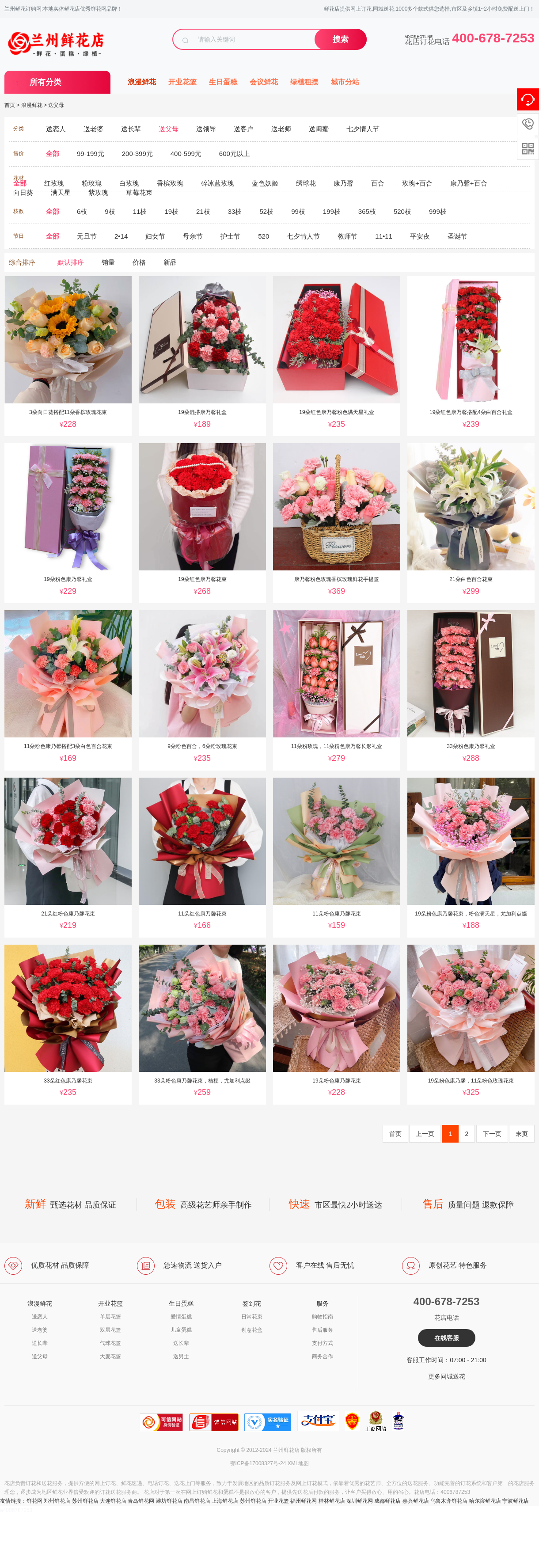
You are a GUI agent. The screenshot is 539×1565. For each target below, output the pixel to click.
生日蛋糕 (223, 82)
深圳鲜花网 (359, 1501)
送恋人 (40, 1317)
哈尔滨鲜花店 (485, 1501)
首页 (9, 105)
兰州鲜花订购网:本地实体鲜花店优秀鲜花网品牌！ (63, 9)
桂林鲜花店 (332, 1501)
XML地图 (298, 1463)
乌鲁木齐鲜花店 (448, 1501)
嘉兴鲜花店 (415, 1501)
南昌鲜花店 (197, 1501)
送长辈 (40, 1343)
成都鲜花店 (387, 1501)
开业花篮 (182, 82)
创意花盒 (251, 1330)
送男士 (181, 1356)
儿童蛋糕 (181, 1330)
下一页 (492, 1133)
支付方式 (322, 1343)
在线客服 (446, 1337)
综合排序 (22, 262)
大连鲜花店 (113, 1501)
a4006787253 (16, 1510)
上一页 (425, 1133)
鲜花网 (34, 1501)
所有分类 (45, 82)
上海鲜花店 (225, 1501)
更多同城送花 (446, 1376)
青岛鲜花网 (141, 1501)
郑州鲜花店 (57, 1501)
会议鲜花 (264, 82)
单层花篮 (110, 1317)
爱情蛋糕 (181, 1317)
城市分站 (345, 82)
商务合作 (322, 1356)
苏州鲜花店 (85, 1501)
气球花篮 (110, 1343)
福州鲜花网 (303, 1501)
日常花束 (251, 1317)
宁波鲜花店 (515, 1501)
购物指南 (322, 1317)
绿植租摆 (304, 82)
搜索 (341, 39)
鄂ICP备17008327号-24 (258, 1463)
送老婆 (40, 1330)
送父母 (56, 105)
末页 (522, 1133)
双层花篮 (110, 1330)
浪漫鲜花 (142, 82)
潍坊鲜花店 (169, 1501)
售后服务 (322, 1330)
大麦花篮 (110, 1356)
